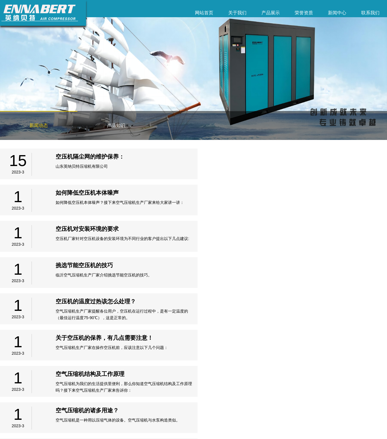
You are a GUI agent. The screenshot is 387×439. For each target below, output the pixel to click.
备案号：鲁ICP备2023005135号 (24, 429)
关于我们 (237, 12)
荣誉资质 (304, 12)
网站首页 (204, 12)
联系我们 (370, 12)
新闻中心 (337, 12)
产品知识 (116, 125)
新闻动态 (39, 125)
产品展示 (270, 12)
